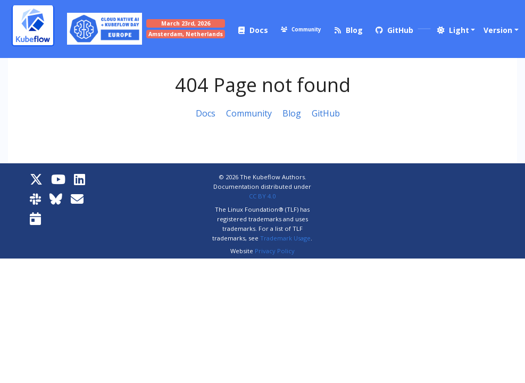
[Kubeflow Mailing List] (77, 198)
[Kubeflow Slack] (35, 198)
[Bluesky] (55, 198)
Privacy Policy (275, 251)
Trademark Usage (285, 238)
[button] (455, 30)
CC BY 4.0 (262, 196)
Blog (291, 113)
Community (249, 113)
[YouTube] (58, 179)
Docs (205, 113)
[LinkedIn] (79, 179)
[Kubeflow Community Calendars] (35, 218)
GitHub (326, 113)
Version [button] (498, 30)
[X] (36, 179)
